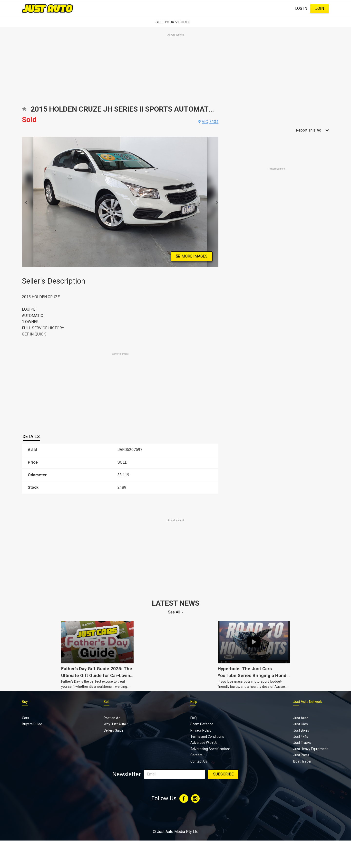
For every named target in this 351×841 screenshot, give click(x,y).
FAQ (193, 718)
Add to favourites (24, 110)
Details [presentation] (31, 436)
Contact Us (198, 761)
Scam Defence (201, 724)
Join (319, 8)
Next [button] (215, 202)
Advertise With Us (203, 743)
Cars (25, 718)
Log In (301, 8)
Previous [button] (25, 202)
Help (193, 702)
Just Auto (300, 718)
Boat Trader (302, 761)
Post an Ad (112, 718)
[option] (120, 202)
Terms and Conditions (207, 736)
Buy (25, 702)
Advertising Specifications (210, 749)
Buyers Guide (32, 724)
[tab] (31, 436)
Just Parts (301, 755)
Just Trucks (302, 743)
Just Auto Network (307, 702)
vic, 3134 (210, 121)
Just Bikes (301, 730)
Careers (196, 755)
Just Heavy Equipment (310, 749)
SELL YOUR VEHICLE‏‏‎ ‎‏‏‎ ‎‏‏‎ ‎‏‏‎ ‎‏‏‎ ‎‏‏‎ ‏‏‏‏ (175, 22)
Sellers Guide (114, 730)
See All (174, 612)
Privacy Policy (200, 730)
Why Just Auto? (116, 724)
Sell (106, 702)
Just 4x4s (300, 736)
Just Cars (300, 724)
